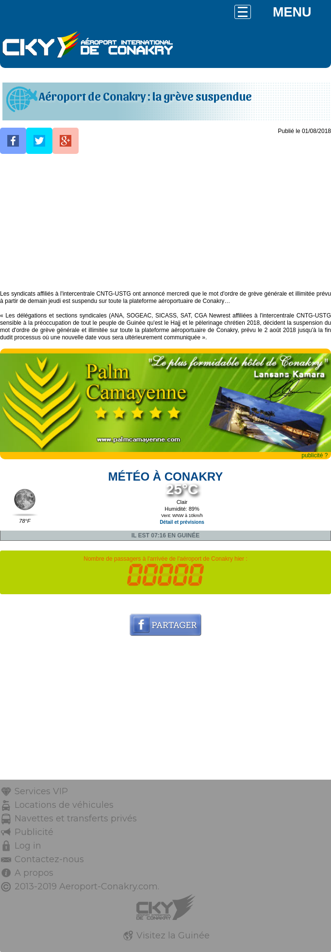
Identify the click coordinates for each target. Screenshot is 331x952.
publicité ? (314, 455)
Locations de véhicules (64, 805)
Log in (28, 845)
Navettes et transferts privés (76, 818)
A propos (34, 873)
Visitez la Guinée (173, 935)
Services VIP (41, 791)
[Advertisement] (165, 222)
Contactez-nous (49, 859)
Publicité (34, 832)
